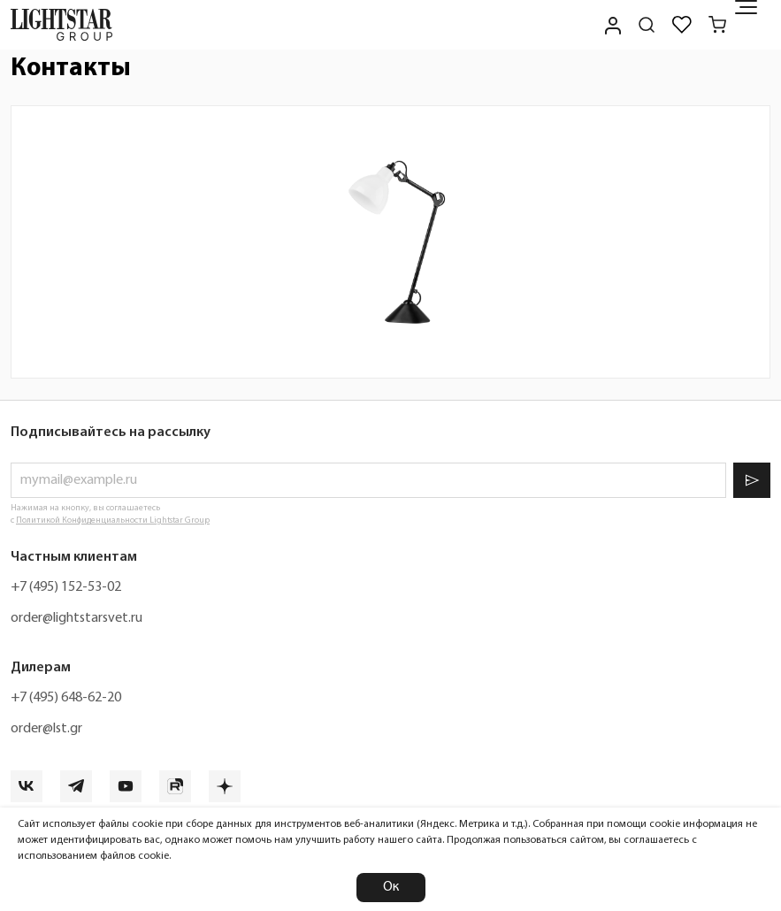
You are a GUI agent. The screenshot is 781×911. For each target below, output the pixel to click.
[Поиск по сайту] (646, 24)
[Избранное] (682, 24)
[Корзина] (717, 24)
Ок (391, 887)
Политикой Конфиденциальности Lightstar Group (113, 520)
